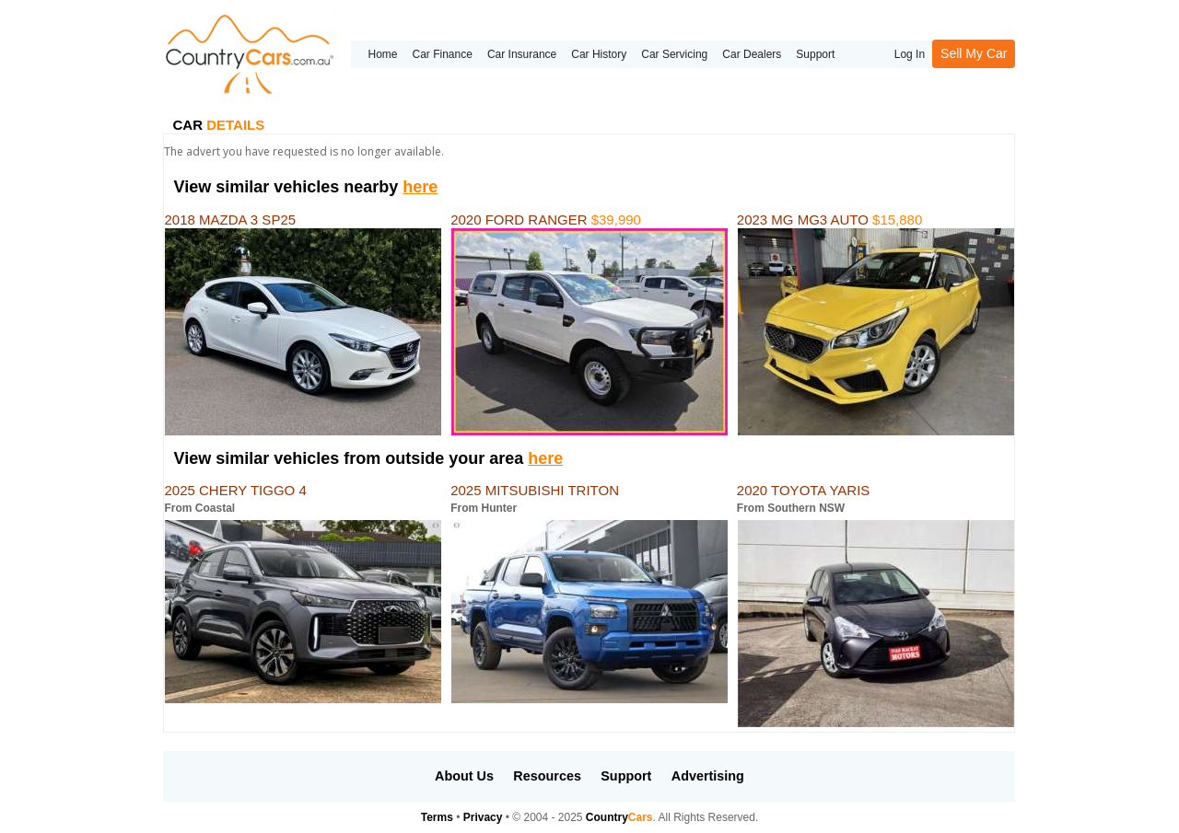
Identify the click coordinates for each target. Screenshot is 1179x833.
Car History (598, 54)
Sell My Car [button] (973, 53)
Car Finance (443, 54)
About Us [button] (464, 776)
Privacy (483, 817)
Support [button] (626, 776)
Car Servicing (674, 54)
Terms (437, 817)
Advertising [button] (707, 776)
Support (815, 54)
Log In (909, 54)
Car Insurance (521, 54)
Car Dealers (751, 54)
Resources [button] (547, 776)
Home (382, 54)
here (420, 187)
